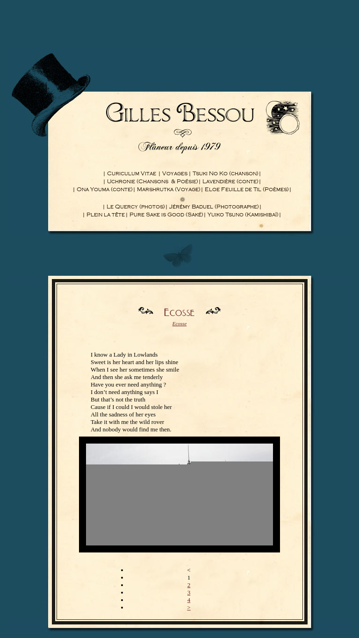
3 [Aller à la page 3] (189, 592)
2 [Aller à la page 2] (189, 584)
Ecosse (179, 323)
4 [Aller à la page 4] (189, 599)
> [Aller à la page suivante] (188, 607)
